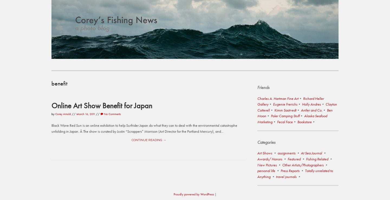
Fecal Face (285, 121)
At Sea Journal (311, 153)
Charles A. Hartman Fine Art (277, 98)
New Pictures (267, 165)
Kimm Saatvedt (285, 110)
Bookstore (304, 121)
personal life (266, 170)
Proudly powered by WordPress (194, 194)
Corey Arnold (63, 114)
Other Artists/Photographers (303, 165)
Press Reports (290, 170)
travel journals (286, 176)
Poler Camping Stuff (285, 115)
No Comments (110, 114)
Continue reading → (149, 140)
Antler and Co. (311, 110)
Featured (294, 159)
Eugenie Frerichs (285, 104)
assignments (286, 153)
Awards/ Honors (269, 159)
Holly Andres (311, 104)
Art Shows (264, 153)
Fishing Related (317, 159)
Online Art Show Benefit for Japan (101, 105)
